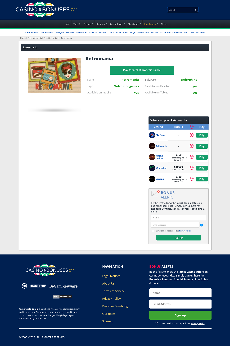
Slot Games (133, 24)
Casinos (87, 24)
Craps (111, 32)
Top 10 (76, 24)
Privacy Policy (185, 231)
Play (201, 135)
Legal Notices (111, 276)
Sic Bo (118, 32)
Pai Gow (154, 32)
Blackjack (59, 32)
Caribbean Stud (179, 32)
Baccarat (103, 32)
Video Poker (81, 32)
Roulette (93, 32)
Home (67, 24)
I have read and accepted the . (173, 231)
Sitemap (107, 321)
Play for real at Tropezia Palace (142, 70)
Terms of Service (113, 291)
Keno (125, 32)
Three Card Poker (197, 32)
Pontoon (70, 32)
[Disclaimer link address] (38, 286)
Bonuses (100, 24)
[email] (175, 225)
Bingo (132, 32)
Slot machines (47, 32)
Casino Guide (116, 24)
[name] (178, 217)
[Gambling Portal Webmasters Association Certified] (33, 296)
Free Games (150, 24)
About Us (108, 283)
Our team (108, 314)
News (163, 24)
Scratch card (143, 32)
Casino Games (32, 32)
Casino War (165, 32)
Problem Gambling (115, 306)
